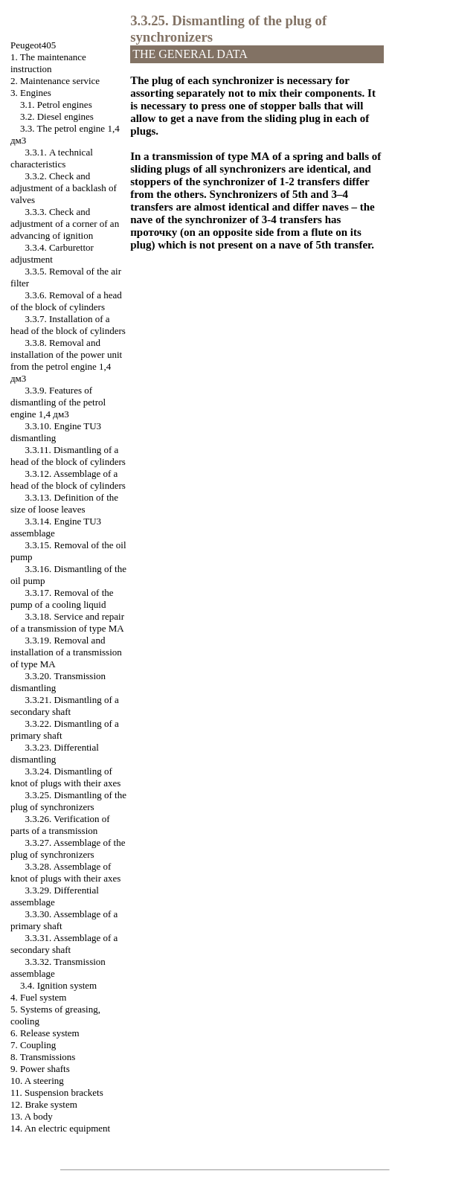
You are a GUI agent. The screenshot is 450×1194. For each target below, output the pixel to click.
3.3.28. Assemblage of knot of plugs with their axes (65, 872)
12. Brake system (43, 1104)
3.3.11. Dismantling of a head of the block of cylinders (68, 455)
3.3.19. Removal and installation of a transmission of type (66, 652)
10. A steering (37, 1080)
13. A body (31, 1116)
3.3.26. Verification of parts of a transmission (60, 824)
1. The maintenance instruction (48, 62)
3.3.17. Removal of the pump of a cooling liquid (62, 598)
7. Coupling (33, 1044)
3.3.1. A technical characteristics (51, 158)
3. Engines (30, 92)
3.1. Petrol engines (56, 104)
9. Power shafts (40, 1068)
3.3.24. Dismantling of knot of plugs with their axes (65, 777)
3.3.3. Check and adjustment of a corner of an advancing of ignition (64, 223)
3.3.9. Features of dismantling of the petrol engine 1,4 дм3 (58, 402)
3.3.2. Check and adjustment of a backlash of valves (63, 187)
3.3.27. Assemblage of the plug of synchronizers (68, 848)
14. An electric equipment (60, 1128)
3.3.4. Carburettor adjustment (52, 253)
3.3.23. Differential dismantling (54, 753)
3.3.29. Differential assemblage (54, 896)
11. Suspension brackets (56, 1092)
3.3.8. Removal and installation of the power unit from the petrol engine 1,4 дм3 (66, 360)
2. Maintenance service (55, 80)
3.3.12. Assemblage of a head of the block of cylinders (68, 479)
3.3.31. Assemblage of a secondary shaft (64, 943)
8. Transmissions (42, 1056)
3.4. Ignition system (58, 985)
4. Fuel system (38, 997)
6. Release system (45, 1033)
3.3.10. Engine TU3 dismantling (55, 431)
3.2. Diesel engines (57, 116)
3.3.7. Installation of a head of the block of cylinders (68, 324)
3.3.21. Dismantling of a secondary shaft (64, 705)
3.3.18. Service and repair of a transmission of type (67, 622)
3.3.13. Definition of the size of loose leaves (64, 503)
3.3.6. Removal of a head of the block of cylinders (66, 300)
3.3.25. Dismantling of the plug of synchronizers (68, 800)
